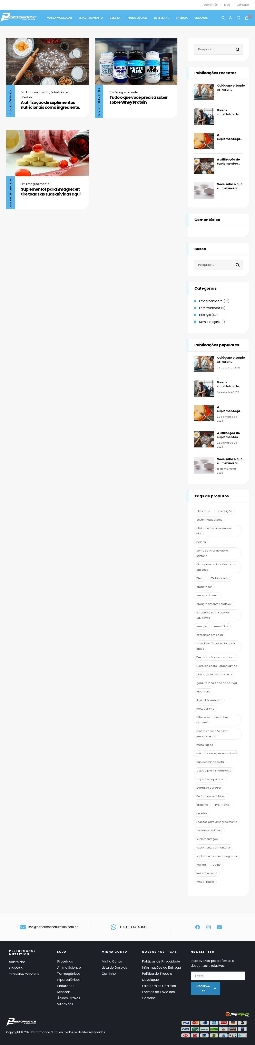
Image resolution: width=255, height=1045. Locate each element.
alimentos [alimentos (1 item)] (203, 511)
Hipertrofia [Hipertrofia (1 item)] (203, 691)
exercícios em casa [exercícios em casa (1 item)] (209, 635)
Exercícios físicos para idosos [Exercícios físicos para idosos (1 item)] (216, 657)
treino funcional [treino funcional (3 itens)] (206, 873)
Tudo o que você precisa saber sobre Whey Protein (138, 100)
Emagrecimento (37, 92)
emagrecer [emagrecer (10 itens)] (204, 587)
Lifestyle (26, 97)
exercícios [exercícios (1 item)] (221, 626)
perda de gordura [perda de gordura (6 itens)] (208, 788)
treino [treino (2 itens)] (217, 865)
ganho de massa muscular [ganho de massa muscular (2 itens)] (214, 674)
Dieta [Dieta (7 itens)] (199, 578)
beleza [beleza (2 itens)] (201, 542)
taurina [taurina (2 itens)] (201, 865)
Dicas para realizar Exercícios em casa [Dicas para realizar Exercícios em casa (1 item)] (216, 567)
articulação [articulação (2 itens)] (224, 511)
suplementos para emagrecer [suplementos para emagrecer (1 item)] (216, 856)
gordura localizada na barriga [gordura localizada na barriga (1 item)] (216, 683)
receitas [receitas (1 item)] (201, 813)
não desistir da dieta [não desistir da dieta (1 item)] (210, 762)
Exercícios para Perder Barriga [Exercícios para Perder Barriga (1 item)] (216, 666)
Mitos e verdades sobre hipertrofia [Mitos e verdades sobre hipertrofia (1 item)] (212, 719)
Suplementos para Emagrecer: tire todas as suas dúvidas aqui (50, 192)
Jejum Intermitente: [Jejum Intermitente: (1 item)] (209, 700)
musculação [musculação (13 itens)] (204, 745)
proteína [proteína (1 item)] (202, 805)
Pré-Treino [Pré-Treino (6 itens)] (222, 805)
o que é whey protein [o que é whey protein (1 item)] (210, 779)
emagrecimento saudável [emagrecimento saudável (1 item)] (214, 604)
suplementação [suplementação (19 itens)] (207, 839)
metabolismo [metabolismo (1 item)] (205, 709)
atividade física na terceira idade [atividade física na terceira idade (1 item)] (214, 530)
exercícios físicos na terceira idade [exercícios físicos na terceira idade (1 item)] (215, 646)
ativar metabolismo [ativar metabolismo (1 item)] (209, 520)
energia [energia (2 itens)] (201, 626)
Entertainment (61, 92)
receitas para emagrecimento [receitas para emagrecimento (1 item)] (216, 822)
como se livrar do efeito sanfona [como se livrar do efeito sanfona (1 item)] (212, 553)
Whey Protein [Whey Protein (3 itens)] (205, 882)
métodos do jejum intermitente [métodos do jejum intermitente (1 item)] (217, 753)
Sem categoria (209, 322)
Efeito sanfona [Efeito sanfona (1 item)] (219, 578)
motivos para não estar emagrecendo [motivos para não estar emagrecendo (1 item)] (212, 733)
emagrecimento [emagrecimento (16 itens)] (207, 595)
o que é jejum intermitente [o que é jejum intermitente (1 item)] (213, 770)
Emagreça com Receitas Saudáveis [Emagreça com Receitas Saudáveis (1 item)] (212, 615)
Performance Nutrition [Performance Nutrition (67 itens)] (211, 796)
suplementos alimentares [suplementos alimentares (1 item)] (213, 847)
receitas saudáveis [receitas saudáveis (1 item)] (209, 830)
